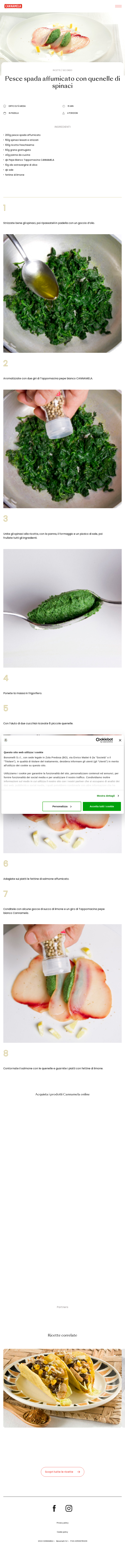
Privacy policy (63, 1523)
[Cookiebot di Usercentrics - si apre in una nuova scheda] (98, 740)
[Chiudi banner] (120, 740)
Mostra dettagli (106, 795)
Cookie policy (62, 1532)
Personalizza (62, 806)
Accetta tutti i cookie (102, 806)
